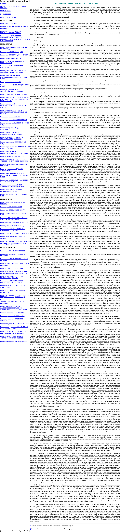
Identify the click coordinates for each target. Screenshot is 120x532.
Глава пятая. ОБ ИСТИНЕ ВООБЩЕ (11, 268)
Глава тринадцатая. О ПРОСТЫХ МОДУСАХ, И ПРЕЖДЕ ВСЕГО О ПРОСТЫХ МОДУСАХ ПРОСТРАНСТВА (14, 99)
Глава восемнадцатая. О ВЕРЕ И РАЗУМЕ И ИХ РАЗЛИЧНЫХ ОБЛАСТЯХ (14, 327)
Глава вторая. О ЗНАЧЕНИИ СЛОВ (11, 207)
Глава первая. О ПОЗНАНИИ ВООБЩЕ (12, 251)
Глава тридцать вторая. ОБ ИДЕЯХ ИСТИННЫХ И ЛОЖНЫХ (11, 190)
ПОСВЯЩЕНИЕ (5, 14)
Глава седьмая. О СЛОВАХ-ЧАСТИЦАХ (13, 226)
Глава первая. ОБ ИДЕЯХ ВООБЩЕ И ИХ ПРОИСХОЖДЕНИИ (13, 48)
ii (30, 529)
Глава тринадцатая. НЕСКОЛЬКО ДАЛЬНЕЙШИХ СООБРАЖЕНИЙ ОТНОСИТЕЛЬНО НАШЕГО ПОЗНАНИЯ (13, 308)
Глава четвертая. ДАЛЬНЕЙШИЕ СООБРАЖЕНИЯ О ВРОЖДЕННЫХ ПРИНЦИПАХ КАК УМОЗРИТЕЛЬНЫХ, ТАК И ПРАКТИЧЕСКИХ (15, 38)
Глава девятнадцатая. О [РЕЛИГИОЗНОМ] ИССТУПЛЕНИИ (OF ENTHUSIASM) (13, 332)
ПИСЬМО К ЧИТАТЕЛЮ (8, 17)
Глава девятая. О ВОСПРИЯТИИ (10, 82)
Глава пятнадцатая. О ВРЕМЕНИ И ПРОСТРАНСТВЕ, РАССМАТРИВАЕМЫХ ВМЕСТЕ (13, 112)
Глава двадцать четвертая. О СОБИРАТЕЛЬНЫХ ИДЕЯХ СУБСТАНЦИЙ (14, 152)
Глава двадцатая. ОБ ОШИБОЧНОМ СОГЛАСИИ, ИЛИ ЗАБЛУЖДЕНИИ (11, 337)
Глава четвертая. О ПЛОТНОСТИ (10, 58)
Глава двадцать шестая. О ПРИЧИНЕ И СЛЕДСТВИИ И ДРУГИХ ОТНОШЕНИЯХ (14, 160)
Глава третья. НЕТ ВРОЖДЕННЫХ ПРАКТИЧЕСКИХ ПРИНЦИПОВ (11, 32)
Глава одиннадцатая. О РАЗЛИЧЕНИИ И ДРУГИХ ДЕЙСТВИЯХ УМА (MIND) (13, 90)
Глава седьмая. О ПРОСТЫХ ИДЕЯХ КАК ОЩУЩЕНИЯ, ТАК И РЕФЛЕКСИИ (13, 71)
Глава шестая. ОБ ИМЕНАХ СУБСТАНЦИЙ (14, 222)
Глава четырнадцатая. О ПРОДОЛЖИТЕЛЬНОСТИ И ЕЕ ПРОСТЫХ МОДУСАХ (14, 105)
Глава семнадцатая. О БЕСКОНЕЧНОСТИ (13, 120)
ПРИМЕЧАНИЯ (5, 11)
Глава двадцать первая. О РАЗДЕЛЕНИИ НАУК (15, 341)
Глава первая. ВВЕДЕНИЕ (8, 23)
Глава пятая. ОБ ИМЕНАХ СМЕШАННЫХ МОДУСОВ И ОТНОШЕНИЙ (13, 218)
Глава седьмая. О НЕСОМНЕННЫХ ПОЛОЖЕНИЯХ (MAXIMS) (11, 277)
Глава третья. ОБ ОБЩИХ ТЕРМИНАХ (12, 210)
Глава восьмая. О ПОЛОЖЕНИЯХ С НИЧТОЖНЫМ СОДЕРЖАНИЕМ (11, 281)
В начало (3, 3)
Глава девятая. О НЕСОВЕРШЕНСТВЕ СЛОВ (14, 233)
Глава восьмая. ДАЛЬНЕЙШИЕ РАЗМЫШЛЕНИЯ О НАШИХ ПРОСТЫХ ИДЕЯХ (13, 77)
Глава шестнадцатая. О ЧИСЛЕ (10, 117)
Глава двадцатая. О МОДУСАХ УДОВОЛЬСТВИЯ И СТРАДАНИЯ (11, 133)
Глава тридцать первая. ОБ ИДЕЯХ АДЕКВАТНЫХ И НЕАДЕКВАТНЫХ (12, 185)
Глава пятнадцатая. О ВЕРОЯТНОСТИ (12, 316)
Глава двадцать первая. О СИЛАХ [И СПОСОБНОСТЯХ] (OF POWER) (11, 138)
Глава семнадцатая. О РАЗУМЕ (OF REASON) (14, 324)
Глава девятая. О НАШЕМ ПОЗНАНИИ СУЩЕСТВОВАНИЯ (12, 286)
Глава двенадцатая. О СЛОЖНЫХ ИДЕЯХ (13, 94)
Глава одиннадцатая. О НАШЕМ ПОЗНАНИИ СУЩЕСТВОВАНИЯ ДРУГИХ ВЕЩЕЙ (14, 296)
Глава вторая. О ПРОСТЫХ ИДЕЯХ (11, 52)
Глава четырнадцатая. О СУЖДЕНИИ (12, 313)
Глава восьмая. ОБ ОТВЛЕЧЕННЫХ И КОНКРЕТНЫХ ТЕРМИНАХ (12, 229)
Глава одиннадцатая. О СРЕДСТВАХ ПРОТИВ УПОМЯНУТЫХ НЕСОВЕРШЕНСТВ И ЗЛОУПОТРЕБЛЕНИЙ (15, 243)
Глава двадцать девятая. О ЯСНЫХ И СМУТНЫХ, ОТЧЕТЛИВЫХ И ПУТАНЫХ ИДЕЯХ (14, 175)
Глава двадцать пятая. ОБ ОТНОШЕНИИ (13, 156)
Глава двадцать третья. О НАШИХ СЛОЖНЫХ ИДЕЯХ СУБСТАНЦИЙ (15, 147)
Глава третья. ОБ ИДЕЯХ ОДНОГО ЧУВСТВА (15, 55)
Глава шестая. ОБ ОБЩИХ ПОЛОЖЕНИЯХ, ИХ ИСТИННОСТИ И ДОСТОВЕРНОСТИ (14, 272)
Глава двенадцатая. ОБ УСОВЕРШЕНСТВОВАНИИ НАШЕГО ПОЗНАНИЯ (12, 301)
